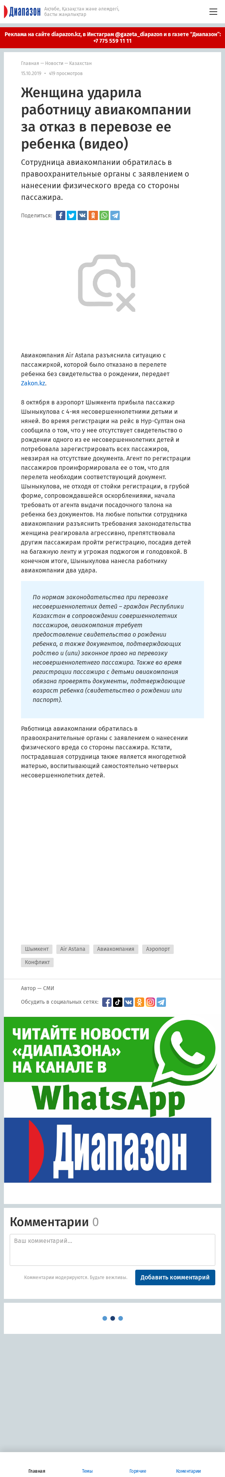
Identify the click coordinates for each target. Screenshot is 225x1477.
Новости (54, 63)
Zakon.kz (33, 383)
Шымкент (37, 949)
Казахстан (80, 63)
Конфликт (37, 962)
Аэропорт (158, 949)
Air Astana (72, 949)
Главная (30, 63)
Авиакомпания (115, 949)
